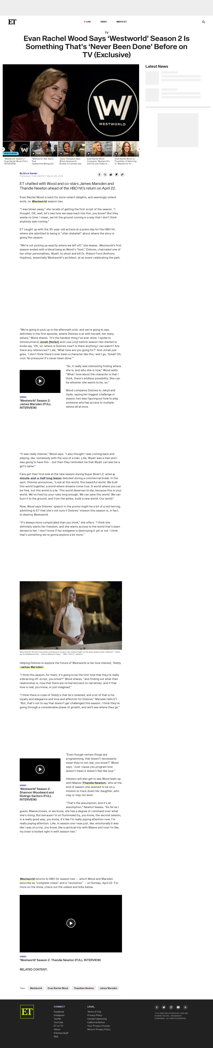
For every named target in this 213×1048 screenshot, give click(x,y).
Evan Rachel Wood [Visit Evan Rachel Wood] (58, 988)
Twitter (57, 1019)
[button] (40, 380)
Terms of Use (94, 1011)
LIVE (88, 21)
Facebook (59, 1011)
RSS (56, 1036)
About (57, 1029)
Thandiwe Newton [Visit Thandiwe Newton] (84, 988)
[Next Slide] (139, 149)
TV (106, 33)
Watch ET (121, 21)
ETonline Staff (61, 1033)
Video (103, 21)
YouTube (58, 1022)
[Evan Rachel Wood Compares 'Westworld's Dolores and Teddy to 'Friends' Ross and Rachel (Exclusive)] (99, 154)
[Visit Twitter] (164, 1008)
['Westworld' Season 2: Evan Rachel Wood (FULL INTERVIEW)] (16, 154)
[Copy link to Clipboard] (122, 175)
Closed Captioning (97, 1019)
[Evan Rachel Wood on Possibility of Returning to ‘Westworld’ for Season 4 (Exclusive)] (126, 154)
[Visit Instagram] (171, 1008)
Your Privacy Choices (98, 1026)
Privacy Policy (94, 1015)
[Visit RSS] (185, 1008)
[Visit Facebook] (156, 1008)
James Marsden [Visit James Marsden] (108, 988)
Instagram (59, 1015)
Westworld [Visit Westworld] (36, 988)
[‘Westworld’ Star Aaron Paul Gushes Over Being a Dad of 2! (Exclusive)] (43, 154)
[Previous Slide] (2, 149)
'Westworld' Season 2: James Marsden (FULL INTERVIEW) (35, 404)
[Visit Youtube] (178, 1008)
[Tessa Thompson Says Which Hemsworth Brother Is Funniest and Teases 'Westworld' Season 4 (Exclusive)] (71, 154)
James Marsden (32, 667)
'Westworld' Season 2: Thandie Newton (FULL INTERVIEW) (60, 960)
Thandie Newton (94, 783)
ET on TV (58, 1026)
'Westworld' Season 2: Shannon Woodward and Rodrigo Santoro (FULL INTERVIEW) (37, 794)
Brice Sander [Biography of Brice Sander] (30, 173)
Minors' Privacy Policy (99, 1029)
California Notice (96, 1022)
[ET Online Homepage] (12, 21)
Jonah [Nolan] (49, 342)
